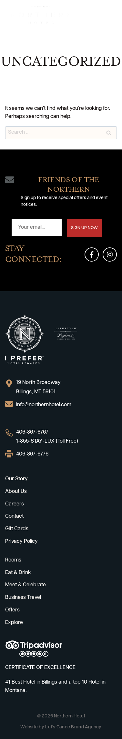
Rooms (13, 560)
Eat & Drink (18, 572)
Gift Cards (16, 529)
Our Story (16, 479)
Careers (14, 504)
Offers (12, 610)
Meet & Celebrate (25, 585)
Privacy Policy (21, 541)
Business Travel (23, 597)
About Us (16, 491)
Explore (14, 622)
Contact (14, 516)
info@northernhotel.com (43, 405)
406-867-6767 (32, 432)
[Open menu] (111, 15)
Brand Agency (86, 727)
